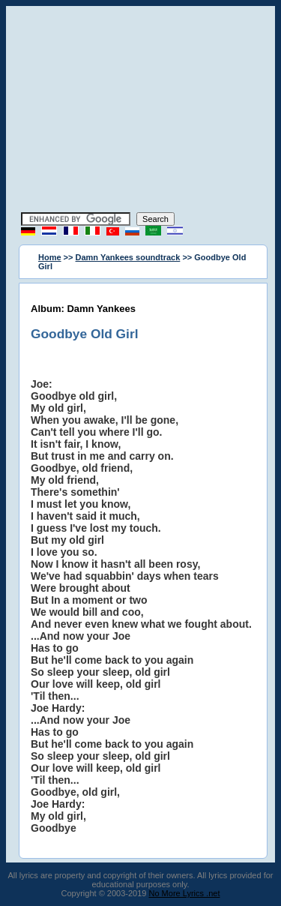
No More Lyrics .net (184, 893)
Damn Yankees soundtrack (128, 257)
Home (49, 257)
